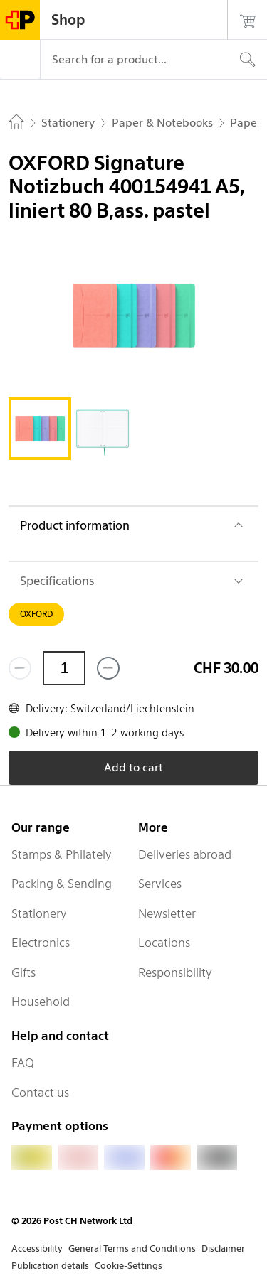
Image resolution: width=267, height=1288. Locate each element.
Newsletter (167, 913)
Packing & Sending (61, 883)
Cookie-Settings (128, 1265)
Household (40, 1001)
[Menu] (20, 60)
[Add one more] (108, 668)
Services (160, 883)
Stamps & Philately (61, 854)
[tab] (40, 428)
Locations (164, 942)
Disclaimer (223, 1248)
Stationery (39, 913)
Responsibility (175, 972)
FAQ (22, 1063)
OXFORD (36, 613)
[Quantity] (64, 668)
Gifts (23, 972)
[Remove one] (20, 668)
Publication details (50, 1265)
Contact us (40, 1092)
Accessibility (37, 1248)
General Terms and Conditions (132, 1248)
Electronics (40, 942)
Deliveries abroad (184, 854)
